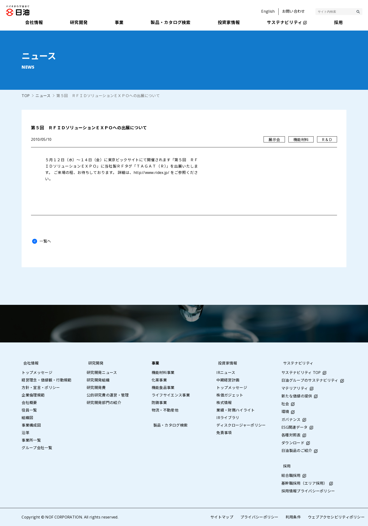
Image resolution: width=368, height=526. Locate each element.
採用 (285, 466)
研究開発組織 (98, 380)
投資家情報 (226, 363)
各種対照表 (291, 435)
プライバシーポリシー (259, 517)
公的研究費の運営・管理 (108, 395)
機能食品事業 (163, 387)
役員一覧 (29, 410)
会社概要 (29, 402)
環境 (285, 411)
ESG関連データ (294, 427)
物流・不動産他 (165, 410)
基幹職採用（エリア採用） (304, 483)
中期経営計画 (227, 380)
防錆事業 (159, 402)
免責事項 (224, 432)
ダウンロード (292, 442)
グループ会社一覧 (37, 447)
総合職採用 (291, 475)
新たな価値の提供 (296, 396)
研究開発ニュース (102, 372)
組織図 (27, 417)
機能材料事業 (163, 372)
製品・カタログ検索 (169, 425)
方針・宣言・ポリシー (41, 387)
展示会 (274, 139)
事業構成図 (31, 425)
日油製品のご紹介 (296, 450)
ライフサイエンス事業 (171, 395)
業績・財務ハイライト (235, 410)
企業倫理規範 (33, 395)
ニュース (42, 95)
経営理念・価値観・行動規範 (46, 380)
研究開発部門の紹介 (104, 402)
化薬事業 (159, 380)
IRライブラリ (227, 417)
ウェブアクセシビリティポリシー (336, 517)
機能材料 (301, 139)
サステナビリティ (296, 363)
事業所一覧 (31, 440)
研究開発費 (96, 387)
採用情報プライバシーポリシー (308, 491)
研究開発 (94, 363)
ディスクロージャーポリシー (241, 425)
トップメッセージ (37, 372)
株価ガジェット (229, 395)
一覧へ (40, 241)
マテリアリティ (294, 388)
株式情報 (224, 402)
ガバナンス (291, 419)
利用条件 (293, 517)
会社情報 (29, 363)
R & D (327, 139)
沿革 (25, 432)
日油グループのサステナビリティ (309, 380)
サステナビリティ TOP (301, 372)
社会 (285, 403)
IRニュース (225, 372)
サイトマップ (221, 517)
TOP (26, 95)
